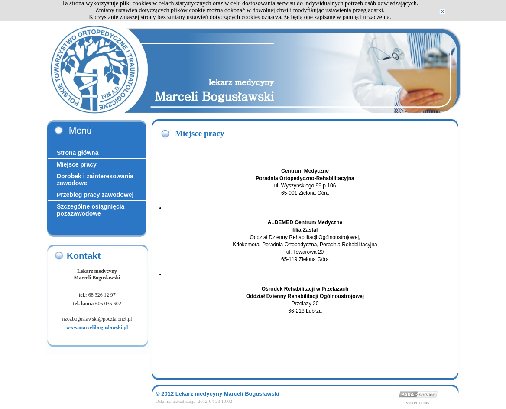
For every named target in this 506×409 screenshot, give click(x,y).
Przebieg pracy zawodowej (95, 194)
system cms (417, 402)
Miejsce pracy (77, 164)
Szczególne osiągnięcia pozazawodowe (90, 210)
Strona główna (77, 152)
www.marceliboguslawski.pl (97, 327)
